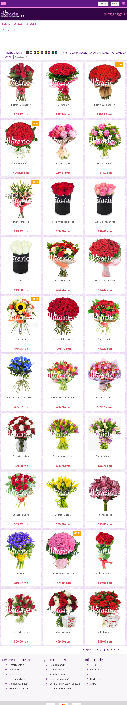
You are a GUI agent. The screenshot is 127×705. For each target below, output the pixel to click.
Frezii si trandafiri (105, 163)
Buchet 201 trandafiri (104, 104)
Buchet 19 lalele (63, 514)
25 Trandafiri (104, 339)
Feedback (14, 669)
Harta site (95, 678)
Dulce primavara (63, 632)
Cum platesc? (57, 669)
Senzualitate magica (63, 339)
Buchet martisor (21, 456)
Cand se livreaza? (59, 678)
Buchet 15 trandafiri (21, 104)
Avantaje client (17, 678)
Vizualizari (19, 57)
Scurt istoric (15, 674)
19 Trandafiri (62, 104)
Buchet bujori (63, 163)
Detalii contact (16, 664)
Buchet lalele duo (105, 456)
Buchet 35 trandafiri (105, 280)
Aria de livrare (57, 674)
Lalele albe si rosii (21, 632)
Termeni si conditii (18, 688)
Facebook (95, 669)
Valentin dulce (105, 632)
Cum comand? (57, 664)
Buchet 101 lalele (104, 397)
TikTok (93, 664)
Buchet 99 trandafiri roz (63, 573)
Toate (105, 53)
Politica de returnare (61, 688)
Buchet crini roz (21, 221)
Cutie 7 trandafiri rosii (63, 221)
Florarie (6, 23)
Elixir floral (21, 339)
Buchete (18, 23)
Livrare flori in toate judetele (65, 683)
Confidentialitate (18, 683)
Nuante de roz (105, 514)
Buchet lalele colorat (63, 456)
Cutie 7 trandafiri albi (21, 280)
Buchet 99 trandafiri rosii (21, 163)
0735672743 (116, 14)
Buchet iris (21, 573)
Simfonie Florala (63, 280)
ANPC (93, 683)
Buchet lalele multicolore (63, 397)
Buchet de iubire (21, 514)
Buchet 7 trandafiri (104, 573)
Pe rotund (31, 23)
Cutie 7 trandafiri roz (104, 221)
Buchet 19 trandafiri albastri (21, 397)
